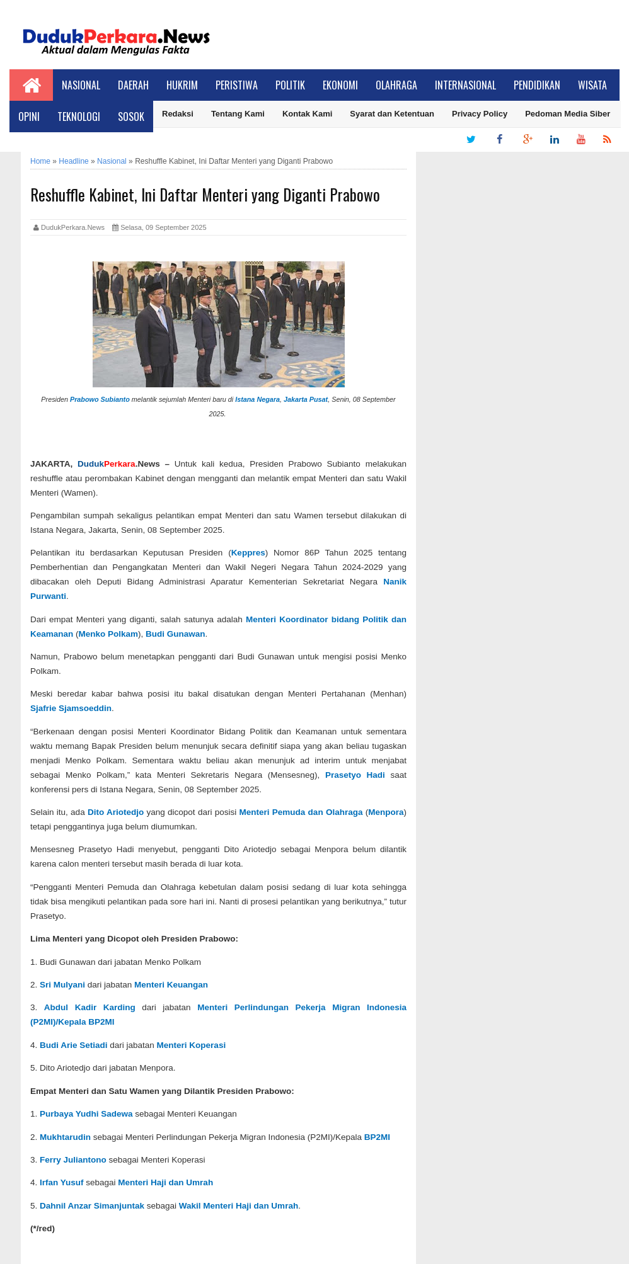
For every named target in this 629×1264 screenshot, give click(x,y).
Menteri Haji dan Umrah (165, 1182)
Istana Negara (257, 399)
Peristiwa (237, 85)
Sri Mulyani (62, 984)
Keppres (248, 552)
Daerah (133, 85)
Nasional (81, 85)
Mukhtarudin (65, 1137)
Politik (290, 85)
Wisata (592, 85)
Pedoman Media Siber (567, 113)
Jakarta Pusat (306, 399)
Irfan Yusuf (62, 1182)
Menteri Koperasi (191, 1045)
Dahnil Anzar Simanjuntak (92, 1205)
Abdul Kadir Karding (90, 1007)
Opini (29, 116)
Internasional (465, 85)
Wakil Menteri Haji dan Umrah (238, 1205)
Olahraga (396, 85)
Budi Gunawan (175, 634)
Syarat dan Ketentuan (392, 113)
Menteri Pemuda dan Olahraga (301, 812)
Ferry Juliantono (73, 1159)
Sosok (131, 116)
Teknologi (78, 116)
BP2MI (377, 1137)
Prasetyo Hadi (355, 775)
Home (40, 161)
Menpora (385, 812)
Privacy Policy (479, 113)
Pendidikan (537, 85)
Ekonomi (340, 85)
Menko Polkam (109, 634)
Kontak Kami (307, 113)
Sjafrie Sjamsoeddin (71, 708)
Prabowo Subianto (100, 399)
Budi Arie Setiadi (74, 1045)
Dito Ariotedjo (116, 812)
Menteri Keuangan (171, 984)
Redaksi (177, 113)
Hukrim (182, 85)
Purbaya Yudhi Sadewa (86, 1114)
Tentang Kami (238, 113)
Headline (73, 161)
